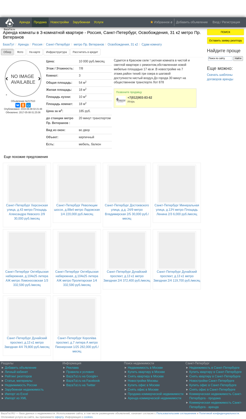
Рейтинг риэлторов (18, 376)
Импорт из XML (16, 398)
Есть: (50, 144)
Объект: (52, 137)
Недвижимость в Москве (145, 367)
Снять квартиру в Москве (146, 376)
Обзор (7, 52)
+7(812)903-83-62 (139, 97)
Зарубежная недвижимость (24, 389)
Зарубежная (81, 22)
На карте (34, 52)
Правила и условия (80, 372)
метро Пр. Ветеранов (89, 44)
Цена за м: (54, 111)
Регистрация (231, 22)
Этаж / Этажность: (60, 68)
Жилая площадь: (59, 89)
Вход (216, 22)
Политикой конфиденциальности (219, 413)
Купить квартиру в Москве (146, 372)
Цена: (50, 61)
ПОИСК (225, 32)
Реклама (72, 367)
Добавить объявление (192, 22)
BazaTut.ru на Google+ (82, 376)
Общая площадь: (59, 82)
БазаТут (8, 44)
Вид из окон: (56, 130)
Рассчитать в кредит (85, 52)
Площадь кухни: (58, 96)
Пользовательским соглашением (176, 413)
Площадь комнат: (59, 104)
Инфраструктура (56, 52)
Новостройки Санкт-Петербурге (211, 380)
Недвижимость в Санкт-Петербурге (214, 367)
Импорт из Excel (16, 394)
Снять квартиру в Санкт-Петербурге (214, 376)
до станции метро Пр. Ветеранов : (59, 121)
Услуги (98, 22)
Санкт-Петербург (58, 44)
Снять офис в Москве (143, 389)
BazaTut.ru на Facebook (83, 380)
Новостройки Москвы (143, 380)
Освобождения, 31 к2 (123, 44)
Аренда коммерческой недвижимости (154, 398)
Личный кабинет (16, 372)
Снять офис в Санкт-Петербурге (212, 389)
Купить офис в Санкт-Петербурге (212, 385)
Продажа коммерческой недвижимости (155, 394)
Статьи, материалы (18, 380)
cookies (88, 417)
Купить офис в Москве (144, 385)
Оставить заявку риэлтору (225, 40)
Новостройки (60, 22)
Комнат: (52, 75)
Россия (37, 44)
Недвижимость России (21, 385)
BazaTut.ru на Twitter (80, 385)
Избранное (162, 22)
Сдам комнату (152, 44)
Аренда (24, 22)
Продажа (40, 22)
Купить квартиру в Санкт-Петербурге (215, 372)
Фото (20, 52)
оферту (59, 417)
